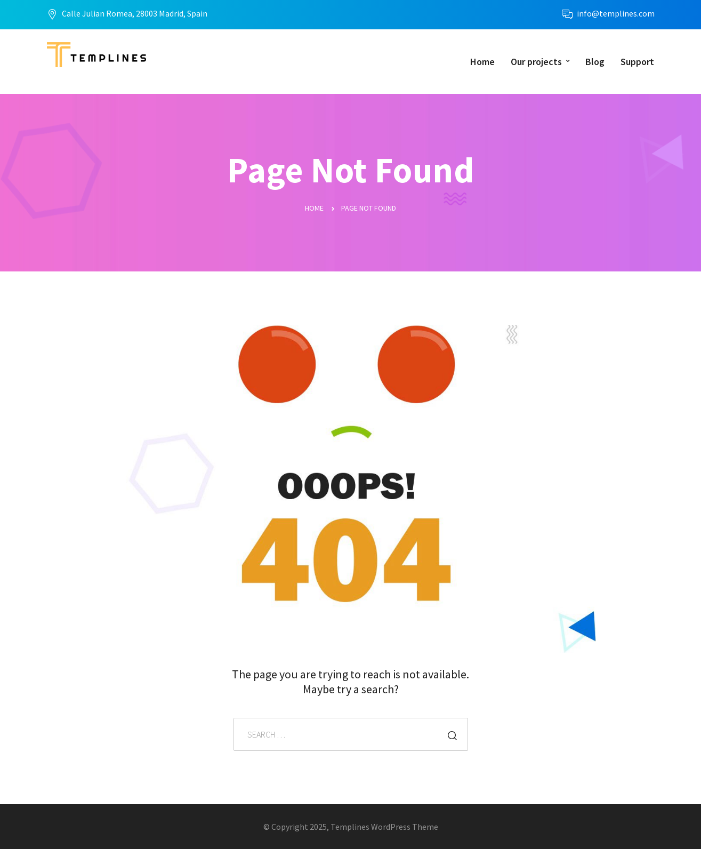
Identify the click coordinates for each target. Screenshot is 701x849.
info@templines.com (616, 13)
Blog (595, 61)
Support (637, 61)
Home (482, 61)
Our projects (536, 61)
